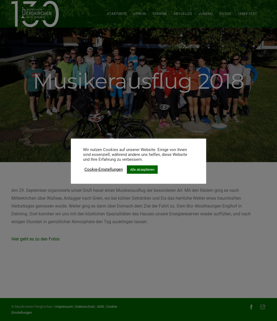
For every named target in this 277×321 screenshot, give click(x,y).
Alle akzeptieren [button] (142, 170)
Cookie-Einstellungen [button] (103, 169)
